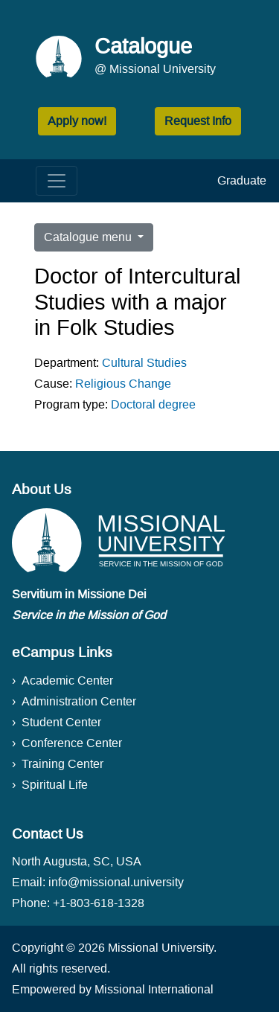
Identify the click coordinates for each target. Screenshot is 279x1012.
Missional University (161, 947)
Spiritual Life (55, 784)
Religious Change (123, 383)
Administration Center (79, 701)
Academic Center (67, 680)
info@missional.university (116, 882)
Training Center (62, 764)
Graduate (241, 180)
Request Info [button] (197, 121)
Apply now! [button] (77, 121)
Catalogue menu (89, 237)
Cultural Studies (144, 362)
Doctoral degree (153, 404)
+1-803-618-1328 (98, 903)
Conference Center (72, 743)
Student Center (61, 722)
